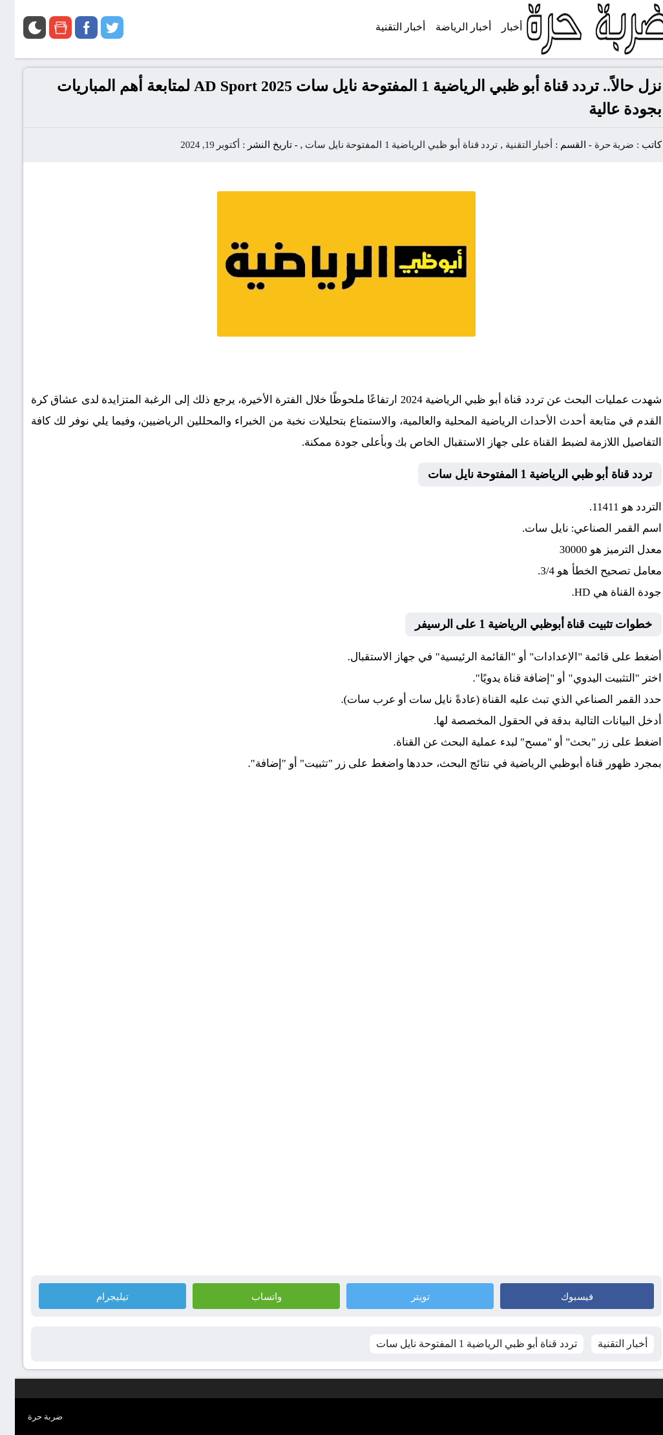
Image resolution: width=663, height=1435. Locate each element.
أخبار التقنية (514, 145)
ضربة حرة (600, 145)
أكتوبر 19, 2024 (195, 145)
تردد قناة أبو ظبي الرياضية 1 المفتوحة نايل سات (386, 145)
